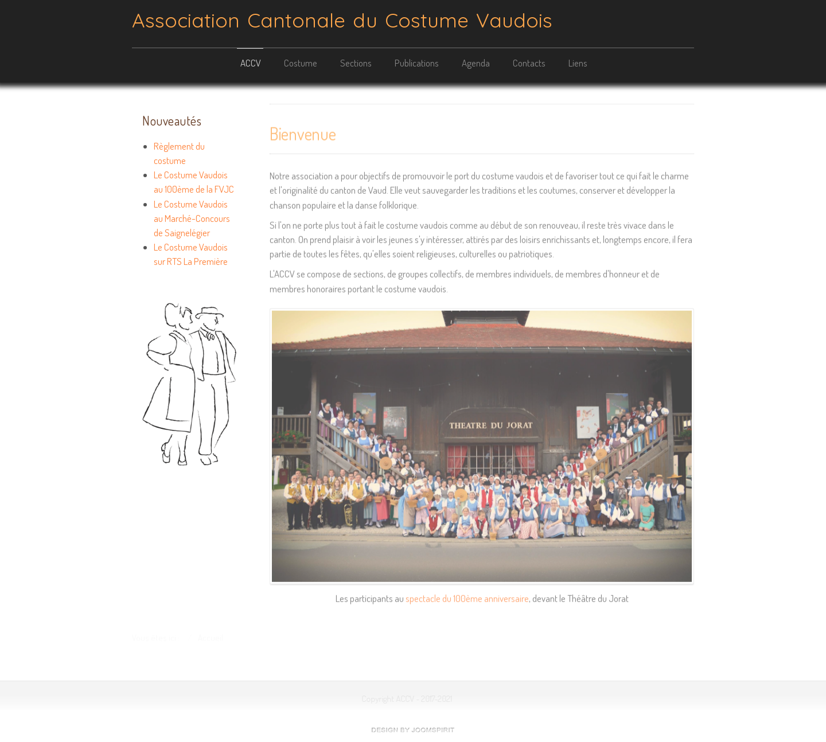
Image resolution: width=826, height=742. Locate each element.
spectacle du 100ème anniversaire (467, 597)
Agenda (476, 63)
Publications (417, 63)
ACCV (250, 63)
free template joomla (413, 730)
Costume (300, 63)
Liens (577, 63)
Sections (356, 63)
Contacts (529, 63)
